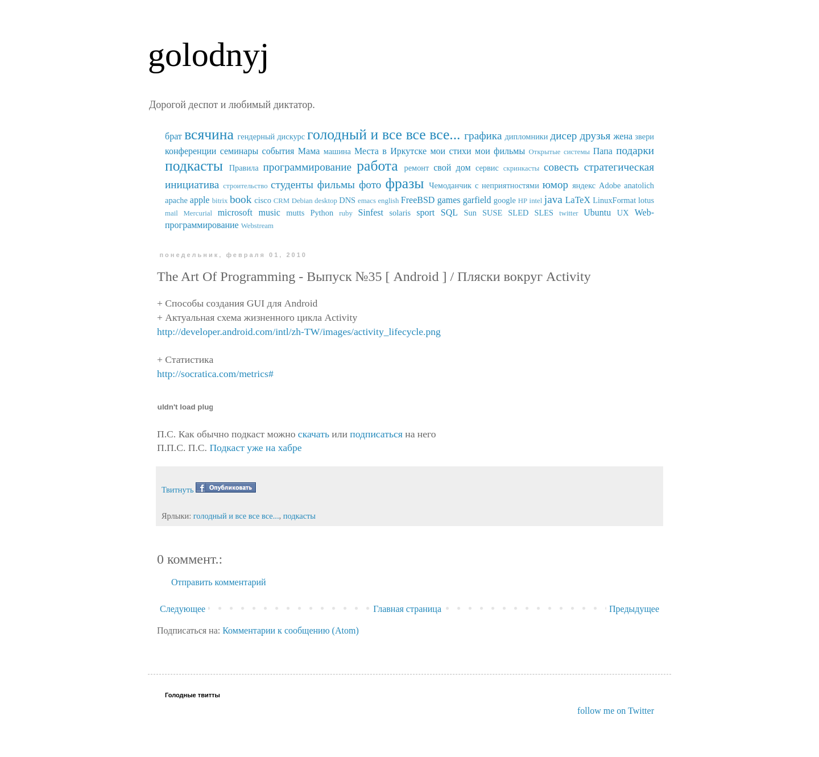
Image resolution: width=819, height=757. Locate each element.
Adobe (610, 185)
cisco (262, 200)
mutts (295, 212)
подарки (635, 150)
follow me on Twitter (615, 710)
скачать (313, 434)
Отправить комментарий (218, 582)
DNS (347, 200)
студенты (292, 185)
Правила (244, 167)
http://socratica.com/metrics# (215, 373)
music (269, 212)
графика (483, 136)
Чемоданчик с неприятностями (484, 185)
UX (623, 212)
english (388, 201)
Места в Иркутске (390, 151)
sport (425, 212)
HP (522, 201)
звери (644, 136)
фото (370, 185)
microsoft (235, 212)
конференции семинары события (229, 151)
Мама (309, 151)
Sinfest (370, 212)
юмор (555, 185)
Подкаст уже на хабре (255, 447)
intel (536, 201)
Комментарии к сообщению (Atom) (290, 630)
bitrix (220, 201)
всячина (209, 134)
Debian (302, 201)
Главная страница (407, 609)
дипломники (526, 136)
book (240, 199)
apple (200, 200)
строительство (245, 186)
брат (173, 136)
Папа (603, 151)
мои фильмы (500, 151)
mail (171, 213)
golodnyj (208, 54)
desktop (326, 201)
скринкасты (521, 168)
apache (176, 200)
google (505, 200)
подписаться (376, 434)
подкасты (194, 166)
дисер (563, 136)
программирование (307, 167)
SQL (449, 212)
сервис (487, 167)
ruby (345, 213)
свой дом (451, 167)
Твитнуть (178, 489)
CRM (281, 201)
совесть (561, 167)
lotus (646, 200)
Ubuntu (597, 212)
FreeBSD (418, 200)
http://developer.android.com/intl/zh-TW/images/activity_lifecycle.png (299, 331)
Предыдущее (634, 609)
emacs (367, 201)
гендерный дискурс (271, 136)
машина (337, 151)
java (553, 199)
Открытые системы (559, 152)
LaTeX (577, 200)
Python (321, 212)
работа (377, 166)
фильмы (336, 185)
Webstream (257, 226)
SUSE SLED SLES (517, 212)
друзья (595, 136)
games (449, 200)
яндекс (583, 185)
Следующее (182, 609)
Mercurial (197, 213)
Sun (470, 212)
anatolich (639, 185)
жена (622, 136)
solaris (400, 212)
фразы (404, 183)
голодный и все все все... (383, 134)
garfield (477, 200)
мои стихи (450, 151)
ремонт (416, 167)
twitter (568, 213)
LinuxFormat (614, 200)
